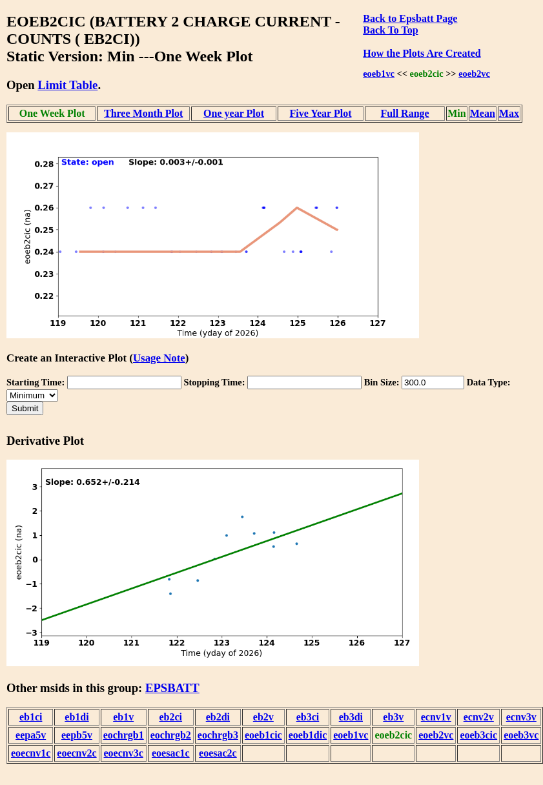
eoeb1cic (263, 734)
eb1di (76, 716)
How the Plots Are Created (421, 53)
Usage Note (159, 358)
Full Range (405, 113)
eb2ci (171, 716)
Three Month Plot (143, 113)
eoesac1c (171, 753)
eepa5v (30, 734)
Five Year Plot (321, 113)
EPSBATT (172, 688)
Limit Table (67, 85)
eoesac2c (218, 753)
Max (509, 113)
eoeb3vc (521, 734)
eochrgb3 (218, 734)
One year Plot (233, 113)
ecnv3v (521, 716)
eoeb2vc (474, 73)
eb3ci (308, 716)
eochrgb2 (170, 734)
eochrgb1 (123, 734)
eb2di (218, 716)
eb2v (263, 716)
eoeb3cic (478, 734)
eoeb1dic (308, 734)
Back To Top (390, 30)
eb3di (351, 716)
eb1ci (31, 716)
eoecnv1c (30, 753)
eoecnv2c (76, 753)
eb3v (393, 716)
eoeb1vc (378, 73)
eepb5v (76, 734)
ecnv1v (436, 716)
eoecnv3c (123, 753)
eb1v (123, 716)
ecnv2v (479, 716)
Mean (482, 113)
